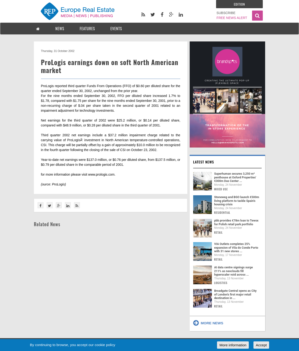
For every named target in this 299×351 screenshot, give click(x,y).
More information (232, 345)
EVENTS (116, 28)
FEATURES (87, 28)
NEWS (59, 28)
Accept (261, 345)
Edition (239, 4)
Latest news (203, 161)
